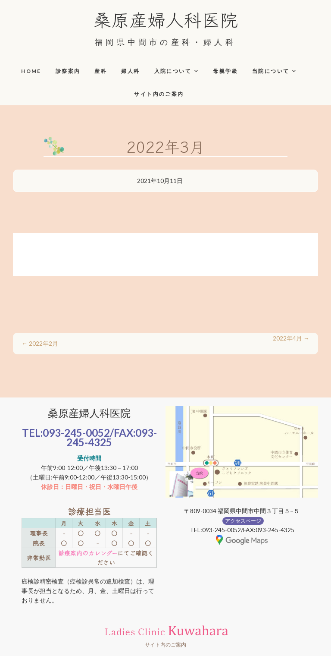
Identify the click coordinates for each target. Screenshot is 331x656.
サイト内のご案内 (159, 94)
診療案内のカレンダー (87, 553)
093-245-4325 (111, 437)
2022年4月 (291, 338)
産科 (100, 71)
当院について (270, 71)
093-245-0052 (76, 432)
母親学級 (225, 71)
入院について (172, 71)
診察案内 (68, 71)
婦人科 (130, 71)
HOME (31, 71)
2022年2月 (40, 343)
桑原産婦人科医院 (165, 19)
